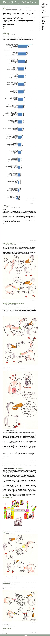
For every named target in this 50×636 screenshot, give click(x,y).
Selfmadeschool (6, 463)
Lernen (16, 9)
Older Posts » (5, 633)
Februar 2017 (43, 20)
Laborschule (43, 7)
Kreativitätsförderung (7, 206)
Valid (43, 28)
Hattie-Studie (13, 9)
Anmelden (43, 26)
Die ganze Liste (6, 33)
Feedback (4, 532)
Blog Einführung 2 (44, 3)
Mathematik (13, 207)
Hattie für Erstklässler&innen (19, 2)
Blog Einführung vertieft (45, 4)
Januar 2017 (43, 21)
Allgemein (43, 10)
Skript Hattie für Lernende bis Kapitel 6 (8, 497)
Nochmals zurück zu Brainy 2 (8, 625)
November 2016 (44, 22)
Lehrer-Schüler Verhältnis (8, 369)
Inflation (4, 8)
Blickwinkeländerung (8, 9)
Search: (42, 15)
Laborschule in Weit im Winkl (19, 468)
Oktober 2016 (43, 23)
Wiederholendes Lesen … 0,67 (9, 243)
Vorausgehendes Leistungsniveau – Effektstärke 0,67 (13, 303)
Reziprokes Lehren (6, 583)
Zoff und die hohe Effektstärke (7, 628)
